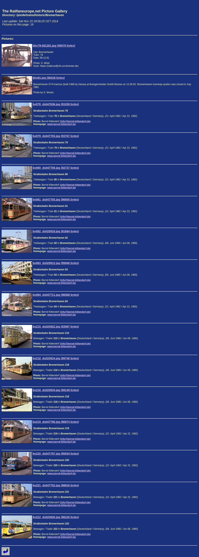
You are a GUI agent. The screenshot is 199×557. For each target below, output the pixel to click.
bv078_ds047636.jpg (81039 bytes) (56, 104)
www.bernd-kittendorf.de (61, 124)
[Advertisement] (178, 17)
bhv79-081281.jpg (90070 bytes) (54, 45)
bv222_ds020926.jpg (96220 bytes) (56, 517)
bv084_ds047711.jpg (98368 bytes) (56, 294)
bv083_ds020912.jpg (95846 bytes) (56, 263)
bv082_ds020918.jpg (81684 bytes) (56, 231)
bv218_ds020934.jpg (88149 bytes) (56, 390)
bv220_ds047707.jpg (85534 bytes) (56, 453)
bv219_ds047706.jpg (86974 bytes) (56, 421)
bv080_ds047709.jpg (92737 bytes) (56, 167)
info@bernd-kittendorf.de (75, 121)
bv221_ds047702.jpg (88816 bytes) (56, 485)
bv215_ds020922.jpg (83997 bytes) (56, 326)
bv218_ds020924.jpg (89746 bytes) (56, 358)
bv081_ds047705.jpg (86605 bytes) (56, 199)
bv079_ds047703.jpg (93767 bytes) (56, 136)
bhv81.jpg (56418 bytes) (49, 77)
